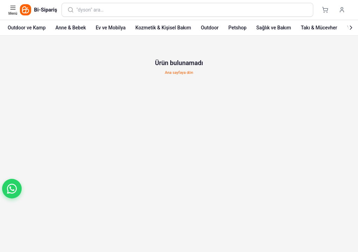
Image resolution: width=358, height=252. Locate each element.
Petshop (237, 27)
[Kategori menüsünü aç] (13, 10)
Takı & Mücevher (319, 27)
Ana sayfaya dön (179, 72)
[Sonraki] (351, 27)
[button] (12, 188)
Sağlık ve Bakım (273, 27)
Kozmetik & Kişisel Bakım (163, 27)
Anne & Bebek (71, 27)
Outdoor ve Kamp (27, 27)
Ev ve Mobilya (111, 27)
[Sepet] (325, 10)
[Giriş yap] (342, 10)
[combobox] (192, 10)
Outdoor (210, 27)
